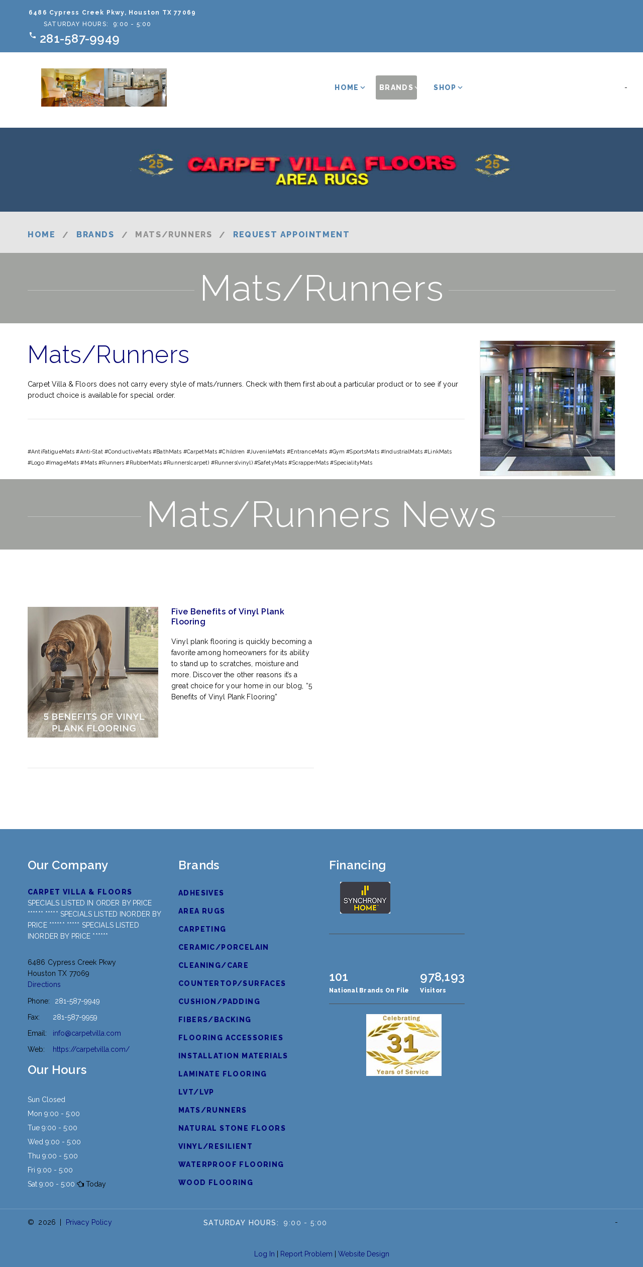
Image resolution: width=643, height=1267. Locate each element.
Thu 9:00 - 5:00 (53, 1156)
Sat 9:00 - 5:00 (51, 1184)
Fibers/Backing (215, 1020)
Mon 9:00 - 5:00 (54, 1114)
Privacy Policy (89, 1222)
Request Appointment (291, 234)
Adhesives (201, 893)
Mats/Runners (212, 1110)
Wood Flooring (215, 1183)
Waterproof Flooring (231, 1164)
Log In (264, 1254)
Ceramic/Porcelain (223, 947)
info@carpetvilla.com (87, 1033)
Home (347, 87)
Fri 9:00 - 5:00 (50, 1170)
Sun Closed (46, 1100)
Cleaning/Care (213, 965)
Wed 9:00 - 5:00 (54, 1142)
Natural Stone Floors (232, 1128)
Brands (396, 87)
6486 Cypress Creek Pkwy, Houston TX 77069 (112, 12)
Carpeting (202, 929)
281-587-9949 (80, 38)
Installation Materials (233, 1056)
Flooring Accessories (230, 1038)
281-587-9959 (75, 1017)
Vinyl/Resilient (215, 1146)
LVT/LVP (196, 1092)
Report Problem (306, 1254)
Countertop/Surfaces (232, 983)
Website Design (363, 1254)
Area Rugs (202, 911)
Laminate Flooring (222, 1074)
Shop (445, 87)
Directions (44, 984)
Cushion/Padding (219, 1002)
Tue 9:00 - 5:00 (52, 1128)
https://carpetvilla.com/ (91, 1049)
